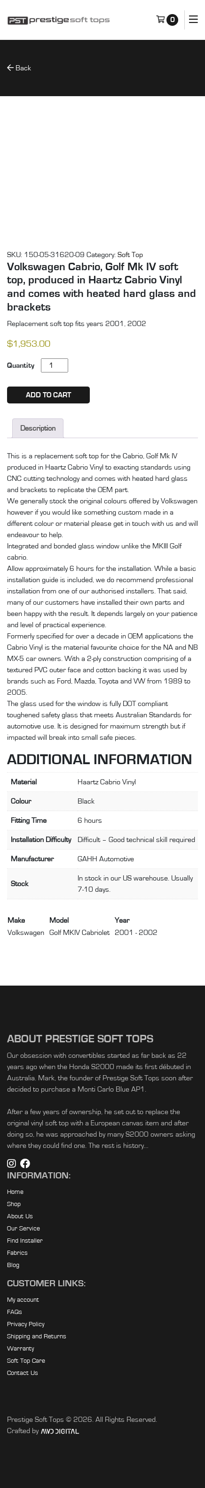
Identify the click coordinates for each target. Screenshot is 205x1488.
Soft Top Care (26, 1361)
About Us (20, 1216)
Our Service (23, 1228)
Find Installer (25, 1240)
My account (23, 1300)
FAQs (14, 1312)
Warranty (20, 1348)
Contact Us (22, 1373)
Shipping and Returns (36, 1336)
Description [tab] (37, 428)
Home (15, 1192)
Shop (14, 1204)
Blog (13, 1265)
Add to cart (48, 395)
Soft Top (130, 254)
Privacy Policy (25, 1324)
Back (19, 68)
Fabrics (17, 1253)
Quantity (20, 365)
